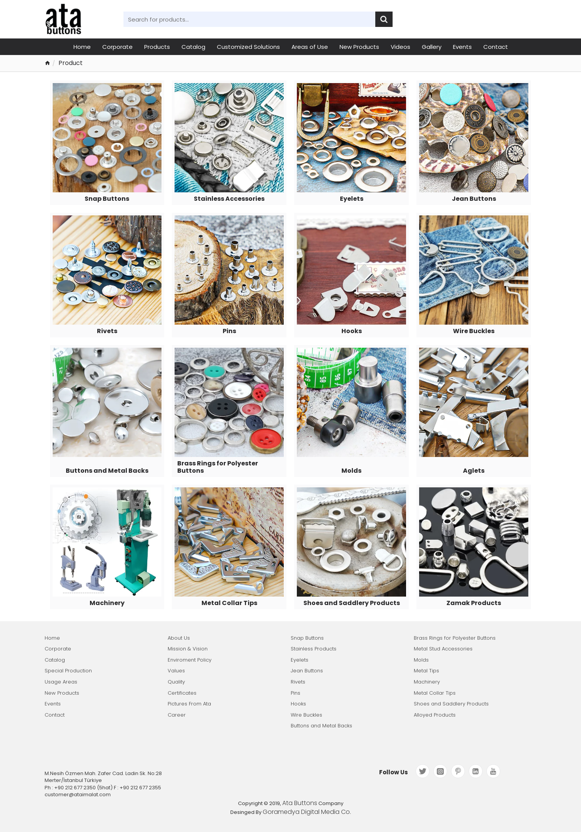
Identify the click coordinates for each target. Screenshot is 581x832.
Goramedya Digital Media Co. (307, 812)
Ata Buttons (299, 803)
